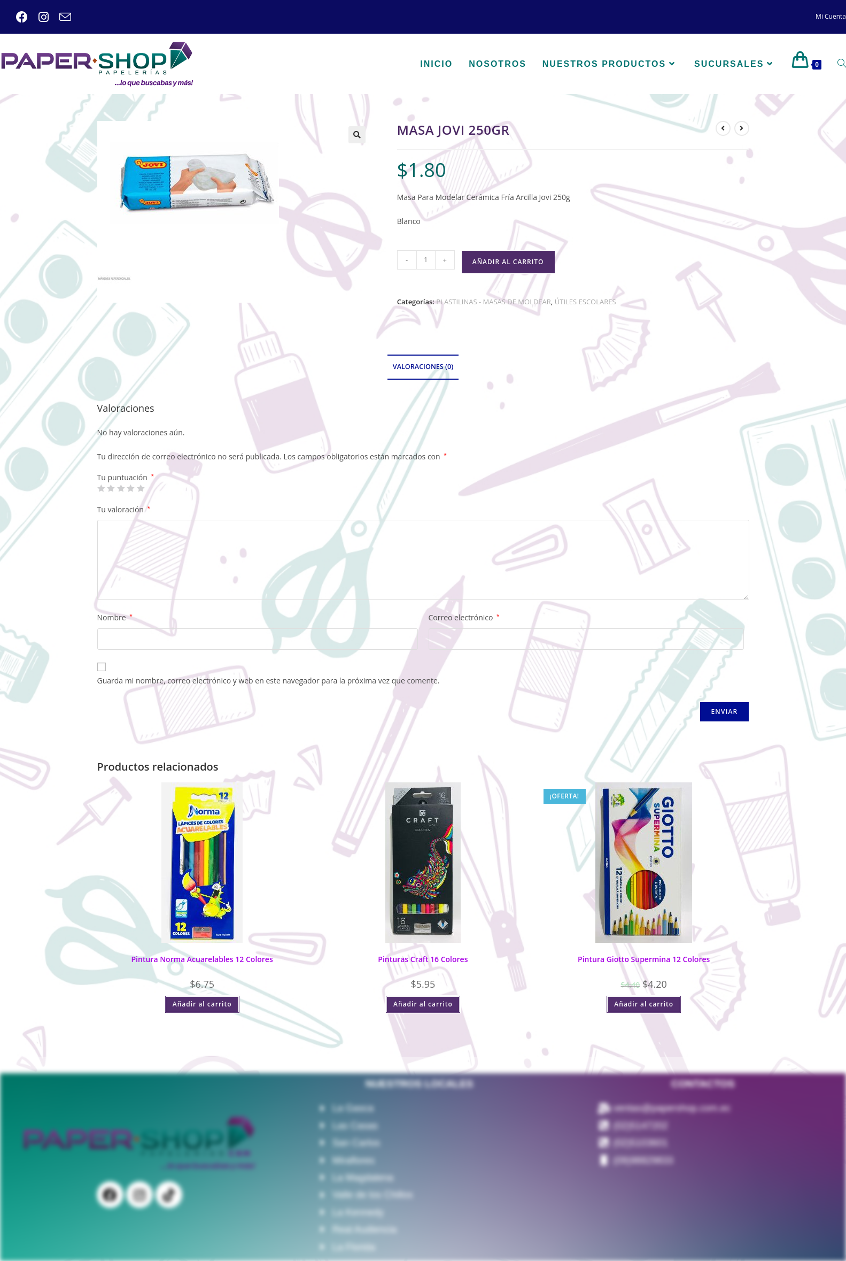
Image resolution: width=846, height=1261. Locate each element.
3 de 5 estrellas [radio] (121, 488)
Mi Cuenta (831, 16)
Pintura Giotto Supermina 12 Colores (644, 959)
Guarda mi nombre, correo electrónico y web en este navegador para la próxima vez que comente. (268, 680)
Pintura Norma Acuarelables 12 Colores (202, 959)
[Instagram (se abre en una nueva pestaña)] (38, 17)
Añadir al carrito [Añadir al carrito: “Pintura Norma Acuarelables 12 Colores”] (202, 1004)
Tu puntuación (125, 477)
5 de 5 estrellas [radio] (140, 488)
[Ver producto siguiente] (741, 128)
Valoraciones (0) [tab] (423, 366)
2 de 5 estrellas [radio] (110, 488)
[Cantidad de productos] (426, 260)
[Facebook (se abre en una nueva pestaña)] (22, 17)
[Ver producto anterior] (723, 128)
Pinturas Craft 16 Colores (423, 959)
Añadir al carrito (508, 261)
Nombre (115, 617)
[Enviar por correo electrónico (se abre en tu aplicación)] (60, 17)
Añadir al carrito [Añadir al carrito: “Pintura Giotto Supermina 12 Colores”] (643, 1004)
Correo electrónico (464, 617)
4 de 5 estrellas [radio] (130, 488)
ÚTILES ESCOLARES (585, 301)
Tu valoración (124, 509)
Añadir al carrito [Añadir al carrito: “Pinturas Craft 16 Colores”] (423, 1004)
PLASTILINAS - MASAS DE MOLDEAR (493, 301)
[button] (357, 134)
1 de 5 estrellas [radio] (101, 488)
